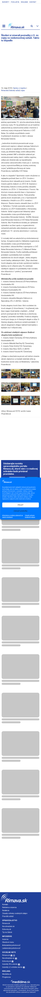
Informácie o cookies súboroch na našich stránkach (12, 516)
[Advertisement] (20, 63)
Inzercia (5, 939)
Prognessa (6, 977)
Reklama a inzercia (9, 907)
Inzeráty (5, 2)
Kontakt (33, 2)
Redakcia (5, 910)
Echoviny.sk (6, 929)
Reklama (24, 2)
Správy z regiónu (19, 88)
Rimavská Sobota (7, 90)
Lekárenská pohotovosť (11, 948)
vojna (23, 90)
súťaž (17, 90)
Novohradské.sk (8, 926)
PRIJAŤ (20, 505)
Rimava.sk (6, 923)
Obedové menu (8, 942)
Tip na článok (7, 932)
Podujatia (15, 2)
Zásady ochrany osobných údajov (30, 516)
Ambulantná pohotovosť (11, 945)
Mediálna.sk (6, 974)
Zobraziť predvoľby (20, 511)
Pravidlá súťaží (8, 916)
